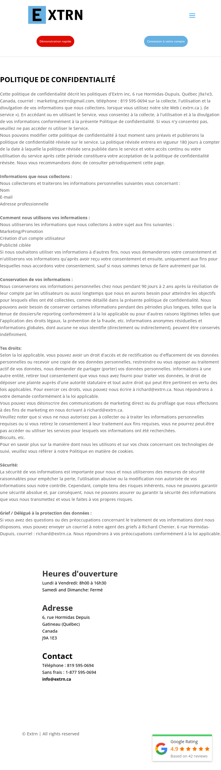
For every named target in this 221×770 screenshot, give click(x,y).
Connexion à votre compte (166, 41)
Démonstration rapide (55, 41)
